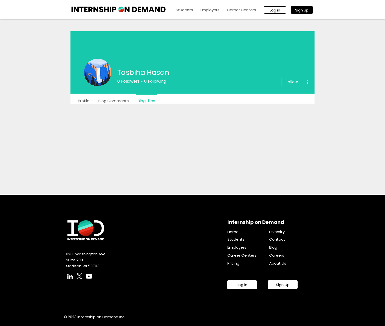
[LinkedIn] (70, 276)
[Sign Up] (283, 284)
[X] (79, 276)
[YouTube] (89, 276)
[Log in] (275, 10)
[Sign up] (302, 10)
